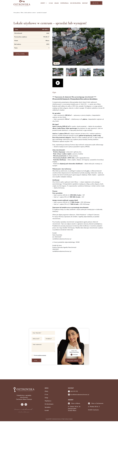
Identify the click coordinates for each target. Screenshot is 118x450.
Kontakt (85, 3)
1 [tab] (77, 62)
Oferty (44, 3)
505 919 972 (96, 3)
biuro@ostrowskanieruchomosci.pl (78, 394)
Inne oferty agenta (73, 360)
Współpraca (64, 3)
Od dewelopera (49, 404)
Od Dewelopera (75, 3)
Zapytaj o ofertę (21, 54)
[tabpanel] (78, 47)
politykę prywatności (42, 355)
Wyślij (36, 360)
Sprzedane (47, 407)
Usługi (56, 3)
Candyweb (70, 419)
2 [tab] (79, 62)
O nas (51, 3)
